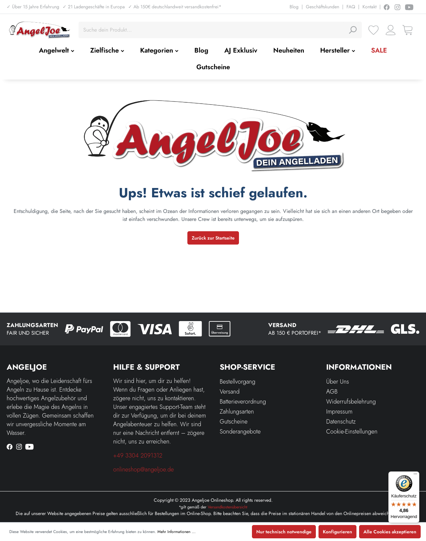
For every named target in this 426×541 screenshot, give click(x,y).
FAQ (350, 6)
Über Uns (337, 381)
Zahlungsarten (237, 411)
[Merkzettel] (373, 30)
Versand (230, 391)
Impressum (339, 411)
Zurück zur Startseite (213, 238)
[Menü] (415, 475)
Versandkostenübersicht (227, 507)
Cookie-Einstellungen (351, 431)
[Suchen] (352, 30)
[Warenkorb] (407, 30)
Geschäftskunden (322, 6)
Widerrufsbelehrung (351, 401)
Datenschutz (341, 421)
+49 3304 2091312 (137, 455)
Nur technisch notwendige (284, 531)
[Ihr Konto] (390, 30)
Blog (294, 6)
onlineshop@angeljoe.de (143, 469)
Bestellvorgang (237, 381)
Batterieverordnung (243, 401)
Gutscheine (234, 421)
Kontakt (369, 6)
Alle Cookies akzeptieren (389, 531)
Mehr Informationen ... (176, 532)
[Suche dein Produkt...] (212, 30)
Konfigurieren (337, 531)
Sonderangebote (240, 431)
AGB (331, 391)
